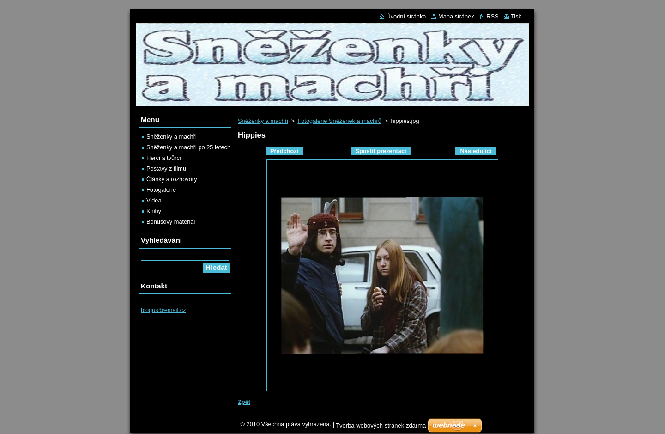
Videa (154, 200)
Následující (475, 150)
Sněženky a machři (263, 120)
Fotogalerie (161, 189)
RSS (492, 16)
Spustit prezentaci (380, 150)
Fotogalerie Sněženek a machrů (339, 120)
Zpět (244, 401)
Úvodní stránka (406, 16)
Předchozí (284, 150)
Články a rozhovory (171, 179)
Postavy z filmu (166, 168)
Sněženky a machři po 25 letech (188, 147)
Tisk (516, 16)
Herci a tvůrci (163, 157)
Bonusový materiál (170, 221)
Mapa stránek (456, 16)
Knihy (153, 211)
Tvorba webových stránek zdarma (381, 427)
